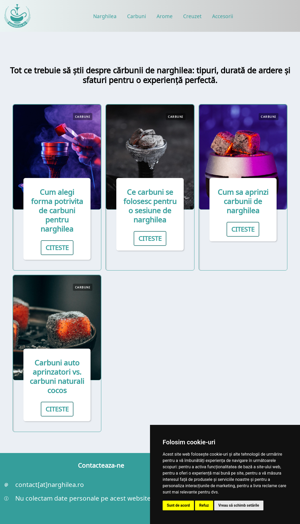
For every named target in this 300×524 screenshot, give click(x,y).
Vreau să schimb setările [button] (238, 505)
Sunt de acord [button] (178, 505)
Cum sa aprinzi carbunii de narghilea (243, 201)
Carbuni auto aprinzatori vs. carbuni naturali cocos (57, 376)
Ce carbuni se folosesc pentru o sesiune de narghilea (150, 206)
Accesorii (222, 16)
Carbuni (136, 16)
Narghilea (105, 16)
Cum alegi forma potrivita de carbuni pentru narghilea (57, 210)
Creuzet (192, 16)
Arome (165, 16)
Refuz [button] (204, 505)
